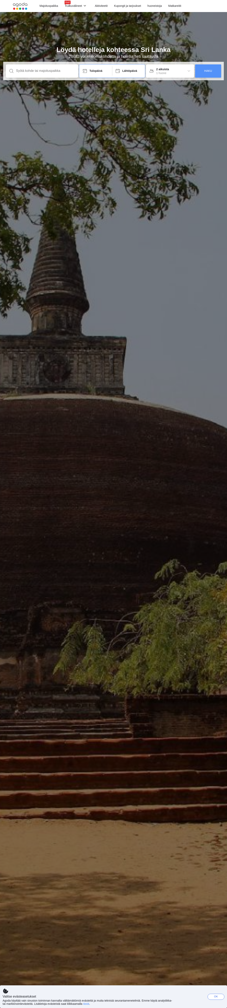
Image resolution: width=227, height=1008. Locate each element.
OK (216, 996)
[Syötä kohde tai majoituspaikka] (45, 71)
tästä (86, 1003)
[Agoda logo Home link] (20, 6)
